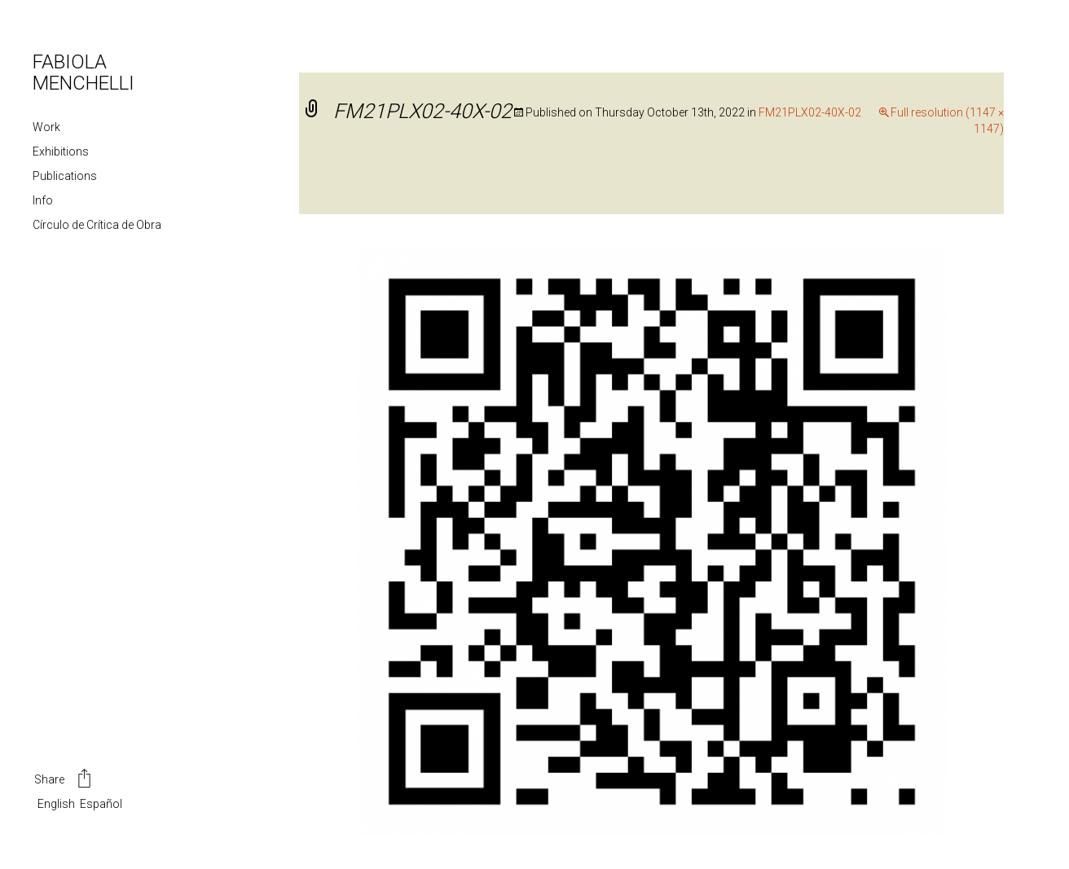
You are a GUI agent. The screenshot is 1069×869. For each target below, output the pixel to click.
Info (43, 200)
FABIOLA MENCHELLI (83, 72)
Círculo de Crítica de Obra (97, 224)
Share (64, 780)
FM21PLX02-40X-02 (810, 112)
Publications (65, 175)
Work (46, 127)
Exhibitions (61, 151)
